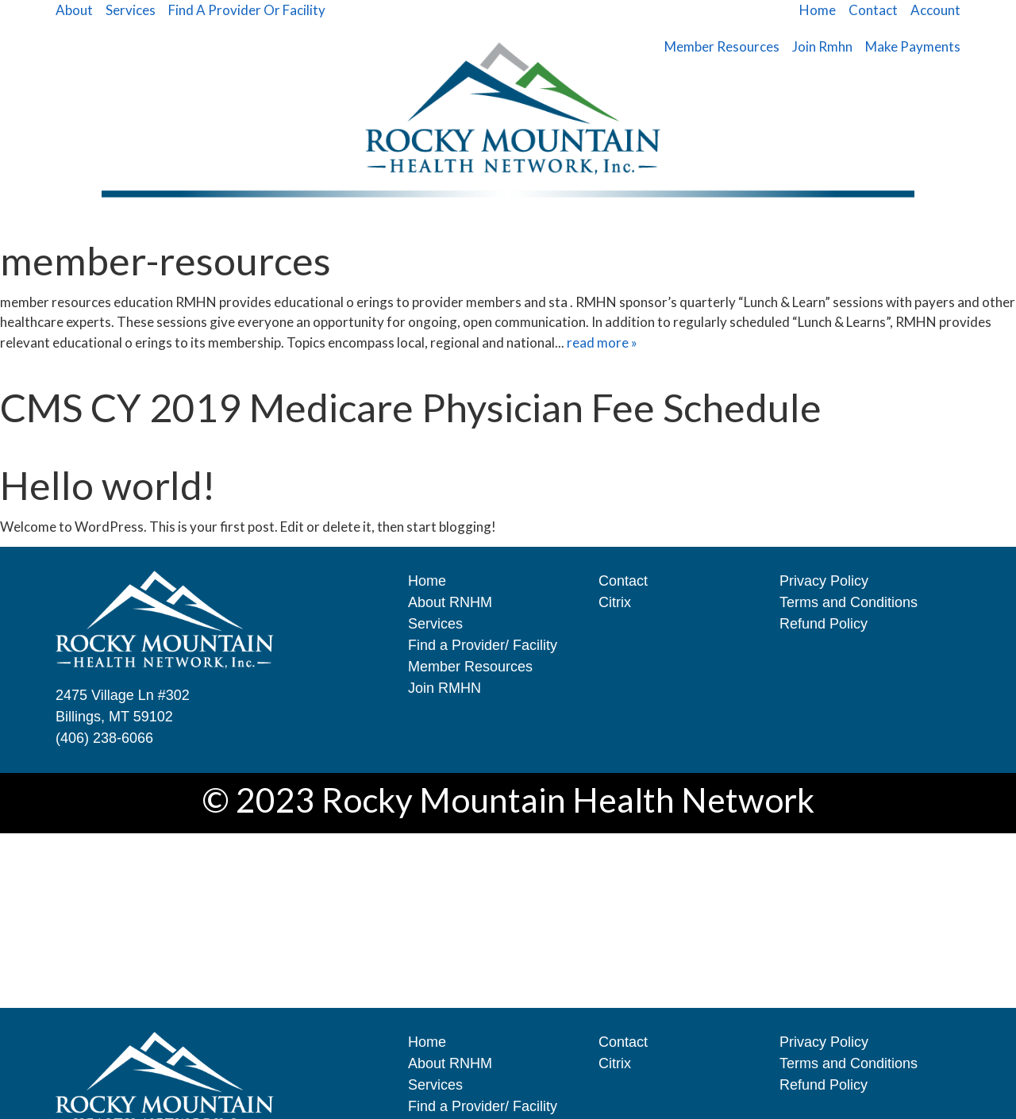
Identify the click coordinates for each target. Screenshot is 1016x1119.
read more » (602, 342)
